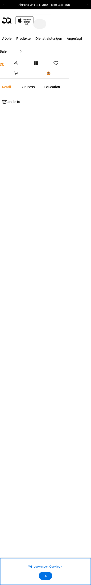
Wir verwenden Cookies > (45, 566)
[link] (23, 73)
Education (52, 87)
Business (28, 87)
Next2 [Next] (86, 4)
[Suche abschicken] (26, 24)
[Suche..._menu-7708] (39, 24)
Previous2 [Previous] (5, 4)
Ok (45, 576)
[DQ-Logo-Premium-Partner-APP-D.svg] (18, 21)
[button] (15, 63)
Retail (6, 87)
